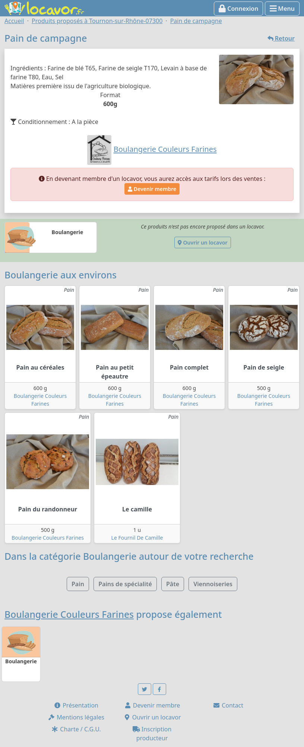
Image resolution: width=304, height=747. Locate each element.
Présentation (76, 705)
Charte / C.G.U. (76, 729)
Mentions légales (76, 717)
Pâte (172, 584)
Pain (78, 584)
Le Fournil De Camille (137, 537)
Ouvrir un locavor (202, 242)
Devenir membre (152, 188)
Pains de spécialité (125, 584)
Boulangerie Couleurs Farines (48, 537)
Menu (282, 8)
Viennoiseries (212, 584)
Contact (228, 705)
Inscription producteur (152, 733)
